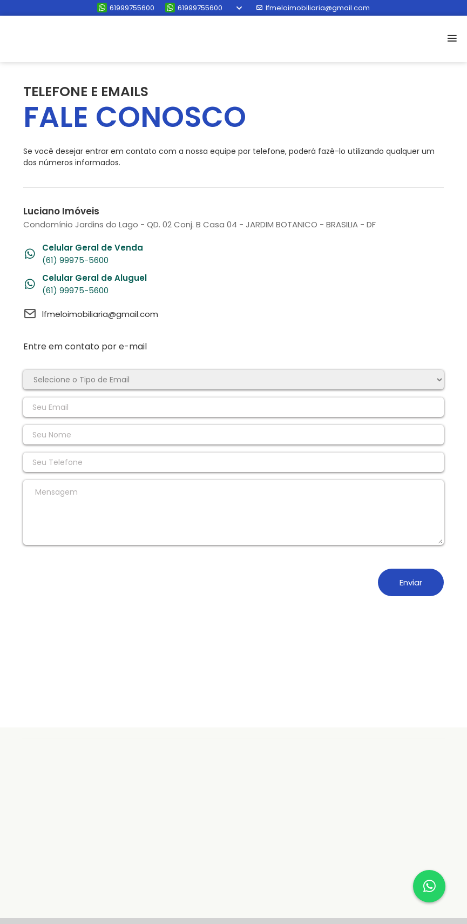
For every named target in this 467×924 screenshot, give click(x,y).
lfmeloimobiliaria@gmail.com (313, 8)
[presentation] (105, 582)
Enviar (411, 582)
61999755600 (125, 8)
